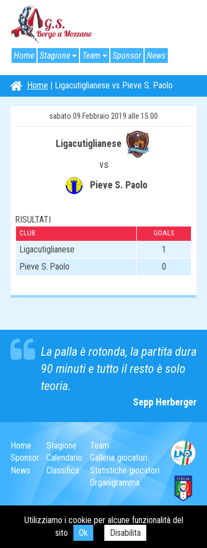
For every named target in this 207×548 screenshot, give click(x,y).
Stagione (55, 55)
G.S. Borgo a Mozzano (51, 24)
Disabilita (125, 533)
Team (91, 55)
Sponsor (127, 55)
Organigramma (115, 482)
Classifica (62, 470)
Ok (83, 533)
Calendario (64, 457)
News (156, 55)
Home (24, 55)
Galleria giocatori (118, 457)
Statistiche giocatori (125, 470)
